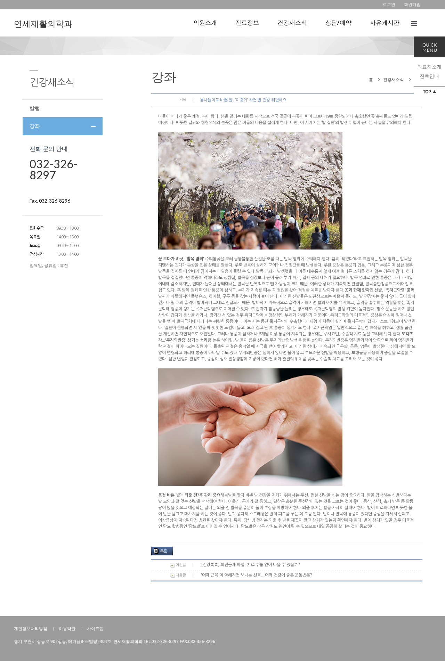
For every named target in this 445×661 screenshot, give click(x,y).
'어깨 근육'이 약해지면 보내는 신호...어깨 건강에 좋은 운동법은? (256, 575)
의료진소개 (429, 66)
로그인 (389, 4)
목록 (163, 551)
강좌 (35, 125)
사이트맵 (95, 628)
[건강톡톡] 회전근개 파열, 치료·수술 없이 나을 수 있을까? (250, 565)
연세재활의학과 (43, 23)
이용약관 (67, 628)
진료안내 (429, 76)
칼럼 (35, 108)
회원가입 (412, 4)
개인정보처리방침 (30, 628)
